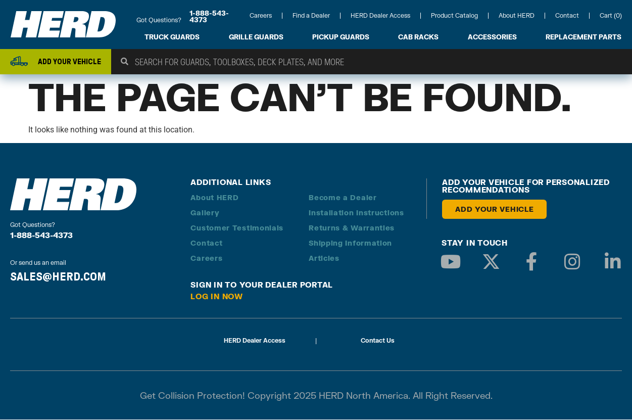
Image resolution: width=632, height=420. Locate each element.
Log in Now (216, 296)
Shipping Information (350, 243)
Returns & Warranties (352, 228)
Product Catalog (454, 15)
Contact (567, 15)
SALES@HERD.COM (58, 277)
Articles (324, 258)
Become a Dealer (343, 198)
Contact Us (378, 341)
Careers (261, 15)
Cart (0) (611, 15)
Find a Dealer (311, 15)
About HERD (516, 15)
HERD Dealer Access (380, 15)
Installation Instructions (356, 213)
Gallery (204, 213)
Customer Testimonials (236, 228)
